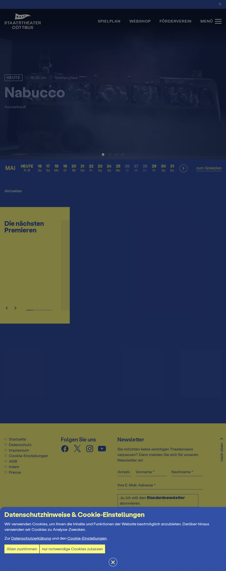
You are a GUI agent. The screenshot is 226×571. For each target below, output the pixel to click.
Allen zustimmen (22, 549)
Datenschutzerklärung (31, 538)
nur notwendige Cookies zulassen (72, 549)
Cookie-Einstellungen (87, 538)
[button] (113, 285)
